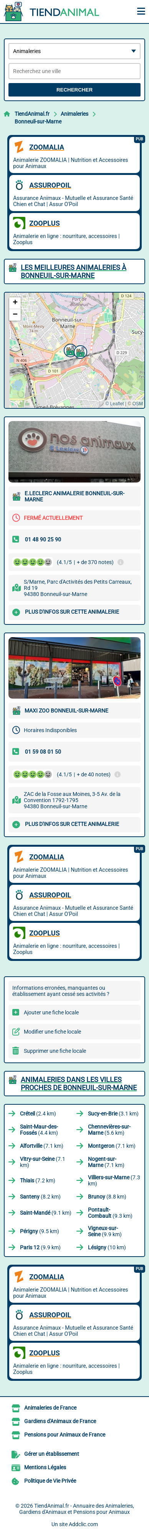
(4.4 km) (39, 1130)
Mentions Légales (45, 1467)
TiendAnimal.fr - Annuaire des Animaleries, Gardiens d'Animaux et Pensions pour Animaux (76, 1509)
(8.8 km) (107, 1197)
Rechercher (74, 90)
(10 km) (107, 1247)
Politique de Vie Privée (50, 1481)
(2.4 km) (38, 1113)
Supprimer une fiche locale (55, 1051)
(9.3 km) (110, 1213)
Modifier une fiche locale (52, 1032)
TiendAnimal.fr (32, 114)
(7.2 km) (37, 1180)
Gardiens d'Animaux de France (60, 1421)
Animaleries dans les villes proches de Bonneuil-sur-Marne (79, 1083)
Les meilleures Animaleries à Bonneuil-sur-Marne (73, 271)
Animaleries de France (50, 1408)
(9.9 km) (105, 1231)
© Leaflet (114, 403)
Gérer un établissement (51, 1454)
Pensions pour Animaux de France (64, 1435)
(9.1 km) (45, 1213)
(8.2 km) (40, 1197)
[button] (79, 351)
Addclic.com (83, 1524)
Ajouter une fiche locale (51, 1012)
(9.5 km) (39, 1231)
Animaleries (74, 114)
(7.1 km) (41, 1146)
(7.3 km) (114, 1180)
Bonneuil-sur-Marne (38, 121)
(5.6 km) (109, 1130)
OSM (137, 403)
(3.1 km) (113, 1113)
